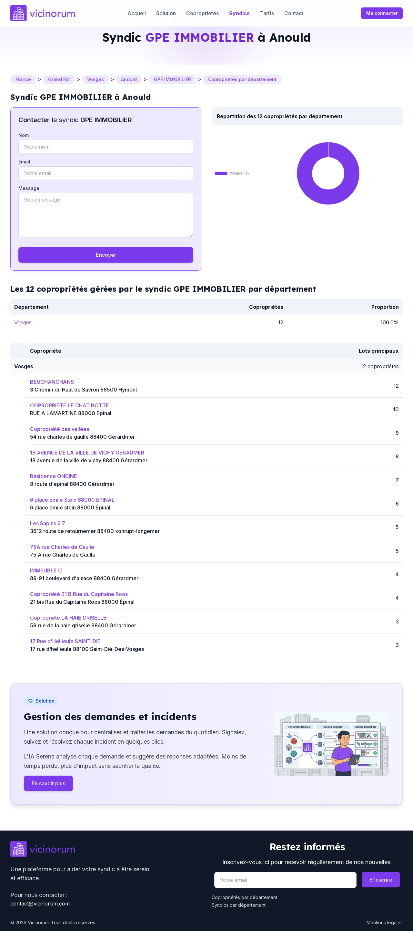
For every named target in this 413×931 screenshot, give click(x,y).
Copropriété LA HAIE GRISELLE (68, 617)
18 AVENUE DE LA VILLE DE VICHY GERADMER (87, 452)
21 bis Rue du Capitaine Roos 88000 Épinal (82, 602)
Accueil (136, 13)
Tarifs (267, 13)
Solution (166, 13)
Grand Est (59, 79)
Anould (129, 79)
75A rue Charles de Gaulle (62, 547)
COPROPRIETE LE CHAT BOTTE (69, 405)
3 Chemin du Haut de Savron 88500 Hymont (83, 389)
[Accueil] (42, 13)
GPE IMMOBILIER (172, 79)
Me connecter (382, 13)
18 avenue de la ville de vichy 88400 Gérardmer (88, 460)
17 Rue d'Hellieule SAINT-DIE (65, 641)
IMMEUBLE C (46, 570)
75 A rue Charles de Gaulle (63, 554)
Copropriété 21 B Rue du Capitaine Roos (79, 594)
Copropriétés (202, 13)
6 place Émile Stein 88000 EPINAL (72, 500)
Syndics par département (239, 905)
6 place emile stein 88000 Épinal (70, 507)
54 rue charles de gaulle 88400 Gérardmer (82, 437)
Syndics (239, 13)
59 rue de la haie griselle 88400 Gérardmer (83, 625)
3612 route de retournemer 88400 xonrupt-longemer (95, 531)
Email (24, 161)
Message (28, 188)
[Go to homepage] (105, 849)
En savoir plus (48, 783)
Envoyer (106, 255)
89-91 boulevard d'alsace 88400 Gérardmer (84, 578)
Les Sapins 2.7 (47, 523)
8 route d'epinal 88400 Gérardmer (72, 484)
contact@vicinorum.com (40, 903)
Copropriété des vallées (59, 429)
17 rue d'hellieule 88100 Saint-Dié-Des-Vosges (87, 649)
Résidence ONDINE (53, 476)
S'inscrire (380, 879)
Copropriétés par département (244, 897)
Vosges (95, 79)
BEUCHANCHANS (52, 382)
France (23, 79)
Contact (293, 13)
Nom (23, 135)
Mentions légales (385, 922)
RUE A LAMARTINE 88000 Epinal (70, 413)
